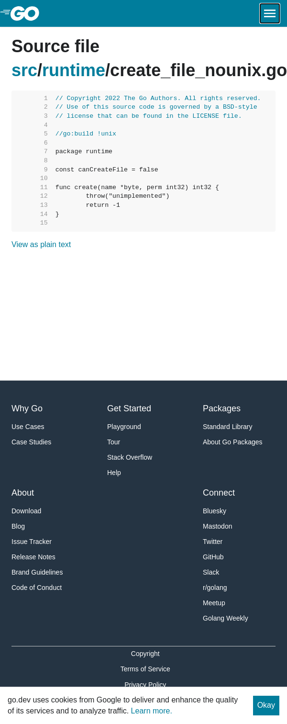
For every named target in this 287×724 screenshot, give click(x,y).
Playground (124, 426)
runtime (73, 70)
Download (26, 511)
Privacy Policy (145, 685)
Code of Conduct (36, 587)
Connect (219, 493)
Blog (18, 526)
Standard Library (228, 426)
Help (114, 472)
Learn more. (151, 711)
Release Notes (33, 557)
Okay (266, 705)
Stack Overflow (129, 457)
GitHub (213, 557)
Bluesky (214, 511)
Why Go (27, 408)
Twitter (212, 541)
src (24, 70)
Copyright (145, 653)
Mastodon (217, 526)
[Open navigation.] (269, 13)
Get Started (129, 408)
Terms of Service (145, 669)
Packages (222, 408)
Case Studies (31, 442)
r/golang (215, 587)
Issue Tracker (31, 541)
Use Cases (27, 426)
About (22, 493)
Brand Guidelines (37, 572)
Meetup (214, 603)
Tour (113, 442)
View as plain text (41, 244)
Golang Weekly (225, 618)
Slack (211, 572)
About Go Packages (233, 442)
